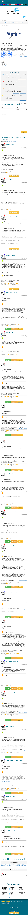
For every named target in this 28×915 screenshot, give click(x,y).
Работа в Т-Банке (23, 100)
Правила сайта (21, 22)
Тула (11, 894)
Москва (8, 864)
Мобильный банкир (22, 86)
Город (2, 123)
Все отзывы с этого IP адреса (23, 204)
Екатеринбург (13, 864)
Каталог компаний (9, 22)
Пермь (11, 892)
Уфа (2, 895)
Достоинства (3, 116)
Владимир (12, 887)
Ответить (20, 328)
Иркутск (11, 888)
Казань (20, 888)
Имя (2, 107)
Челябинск (18, 864)
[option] (14, 875)
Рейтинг (15, 22)
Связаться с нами (14, 907)
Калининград (4, 889)
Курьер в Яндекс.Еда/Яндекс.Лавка (19, 93)
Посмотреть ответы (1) (14, 175)
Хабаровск (12, 895)
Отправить (24, 131)
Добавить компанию (14, 913)
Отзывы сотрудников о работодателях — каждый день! (13, 1)
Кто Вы (16, 107)
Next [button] (26, 875)
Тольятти (15, 865)
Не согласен (14, 328)
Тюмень (20, 894)
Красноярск (4, 890)
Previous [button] (1, 875)
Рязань (3, 893)
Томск (25, 865)
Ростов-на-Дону (22, 892)
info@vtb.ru (5, 65)
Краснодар (6, 865)
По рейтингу (13, 141)
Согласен (8, 328)
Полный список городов (14, 897)
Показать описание (23, 56)
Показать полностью (6, 199)
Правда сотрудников (6, 901)
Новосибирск (4, 892)
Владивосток (4, 887)
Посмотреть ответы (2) (14, 249)
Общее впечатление (5, 112)
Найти (25, 20)
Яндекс (14, 875)
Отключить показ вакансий (23, 103)
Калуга (11, 889)
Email (16, 123)
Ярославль (11, 865)
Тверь (3, 894)
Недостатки (17, 116)
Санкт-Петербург (4, 864)
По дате (8, 141)
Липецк (18, 865)
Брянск (22, 865)
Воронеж (22, 864)
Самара (2, 865)
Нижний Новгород (22, 890)
